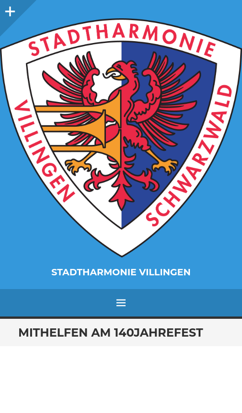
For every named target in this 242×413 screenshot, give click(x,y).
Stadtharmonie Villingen (120, 272)
